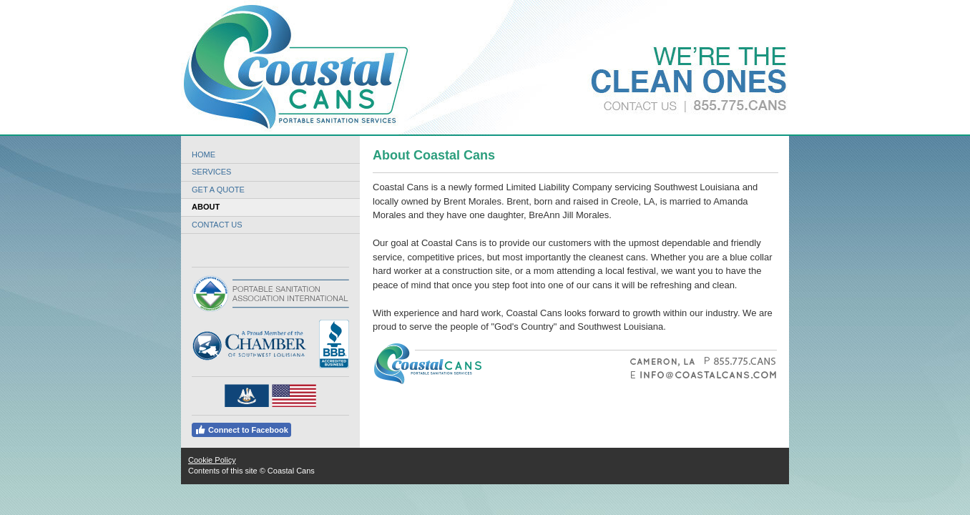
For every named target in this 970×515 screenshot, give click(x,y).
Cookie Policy (212, 460)
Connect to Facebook (241, 430)
